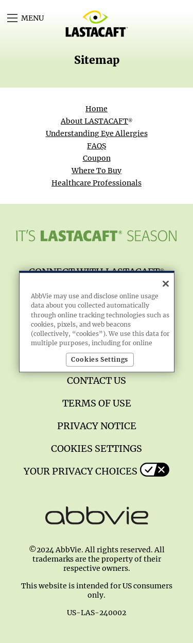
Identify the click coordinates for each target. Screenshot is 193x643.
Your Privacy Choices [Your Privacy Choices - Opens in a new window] (80, 471)
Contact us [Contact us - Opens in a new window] (96, 380)
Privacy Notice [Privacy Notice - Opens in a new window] (96, 426)
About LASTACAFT (96, 121)
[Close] (165, 284)
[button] (12, 18)
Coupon (97, 158)
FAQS (96, 145)
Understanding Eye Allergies (97, 133)
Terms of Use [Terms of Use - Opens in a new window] (96, 403)
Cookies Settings (96, 448)
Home (96, 108)
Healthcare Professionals (96, 183)
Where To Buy (96, 170)
